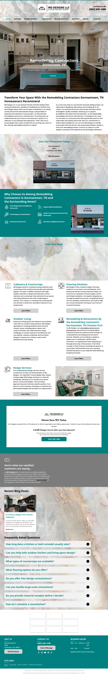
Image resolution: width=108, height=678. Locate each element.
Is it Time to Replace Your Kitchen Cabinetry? (19, 516)
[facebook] (38, 662)
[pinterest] (48, 662)
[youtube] (45, 662)
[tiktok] (51, 662)
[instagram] (42, 662)
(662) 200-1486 (97, 9)
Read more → (10, 529)
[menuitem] (8, 18)
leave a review (42, 480)
